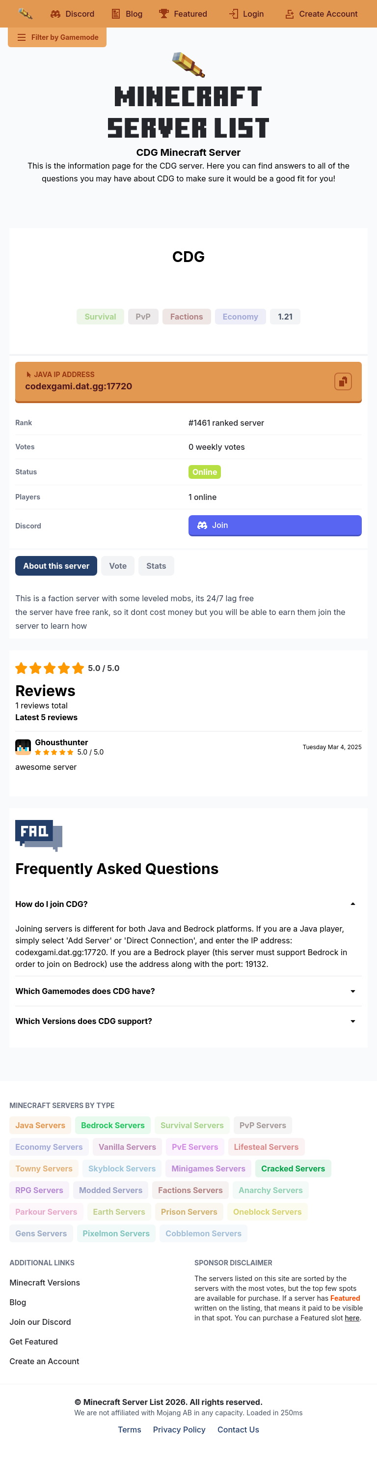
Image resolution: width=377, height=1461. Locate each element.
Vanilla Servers (127, 1146)
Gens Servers (41, 1232)
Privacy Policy (179, 1429)
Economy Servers (49, 1146)
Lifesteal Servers (266, 1146)
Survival (100, 316)
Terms (129, 1429)
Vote (118, 566)
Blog (17, 1302)
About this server (56, 566)
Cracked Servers (293, 1167)
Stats (156, 566)
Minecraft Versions (44, 1282)
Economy (241, 316)
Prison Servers (189, 1211)
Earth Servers (119, 1211)
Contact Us (238, 1429)
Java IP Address (59, 374)
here (352, 1318)
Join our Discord (40, 1322)
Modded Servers (110, 1189)
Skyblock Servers (122, 1167)
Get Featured (33, 1341)
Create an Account (44, 1361)
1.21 (285, 316)
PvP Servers (262, 1124)
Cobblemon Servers (203, 1232)
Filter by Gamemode (57, 37)
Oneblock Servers (267, 1211)
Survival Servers (192, 1124)
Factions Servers (190, 1189)
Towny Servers (44, 1167)
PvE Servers (194, 1146)
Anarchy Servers (270, 1189)
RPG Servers (39, 1189)
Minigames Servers (208, 1167)
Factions (186, 316)
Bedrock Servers (113, 1124)
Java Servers (40, 1124)
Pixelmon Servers (116, 1232)
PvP (143, 316)
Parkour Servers (46, 1211)
